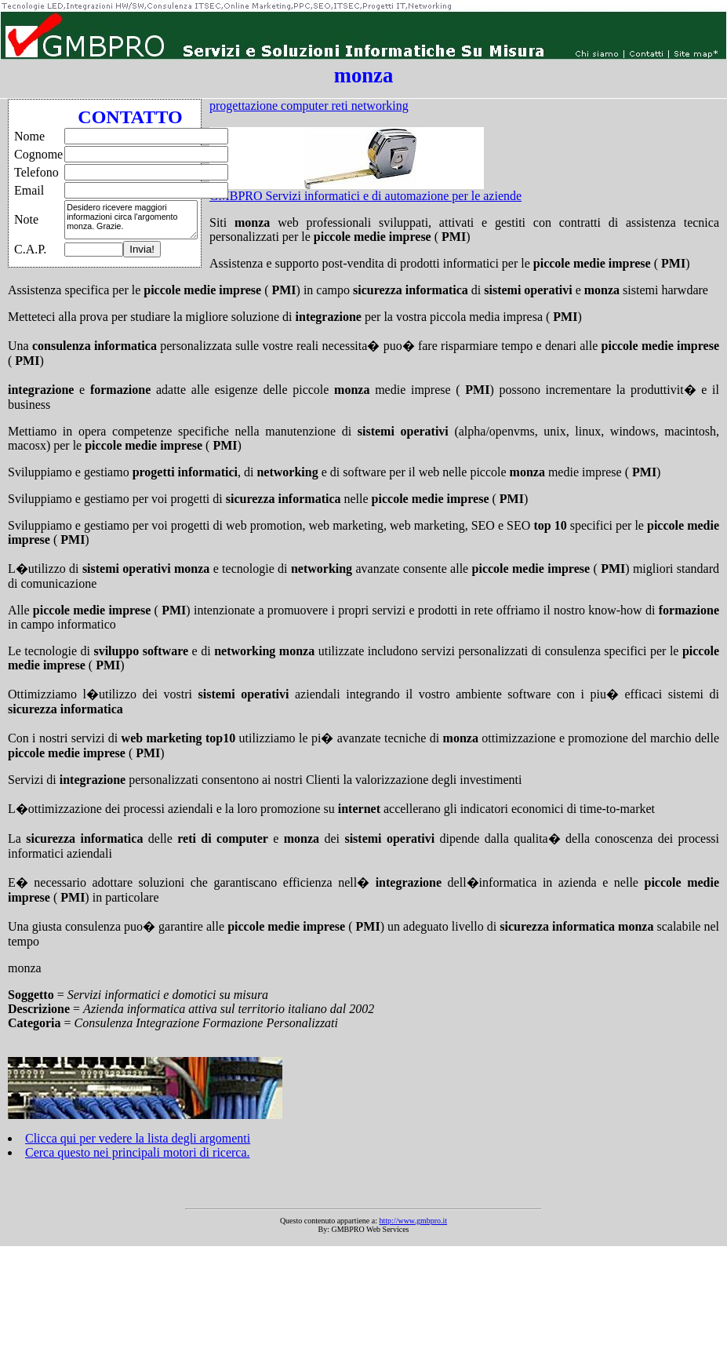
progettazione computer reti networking (309, 105)
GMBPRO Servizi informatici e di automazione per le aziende (365, 195)
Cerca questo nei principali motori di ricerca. (137, 1152)
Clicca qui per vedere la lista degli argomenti (137, 1138)
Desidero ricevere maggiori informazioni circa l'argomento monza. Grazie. (131, 219)
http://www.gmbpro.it (414, 1220)
